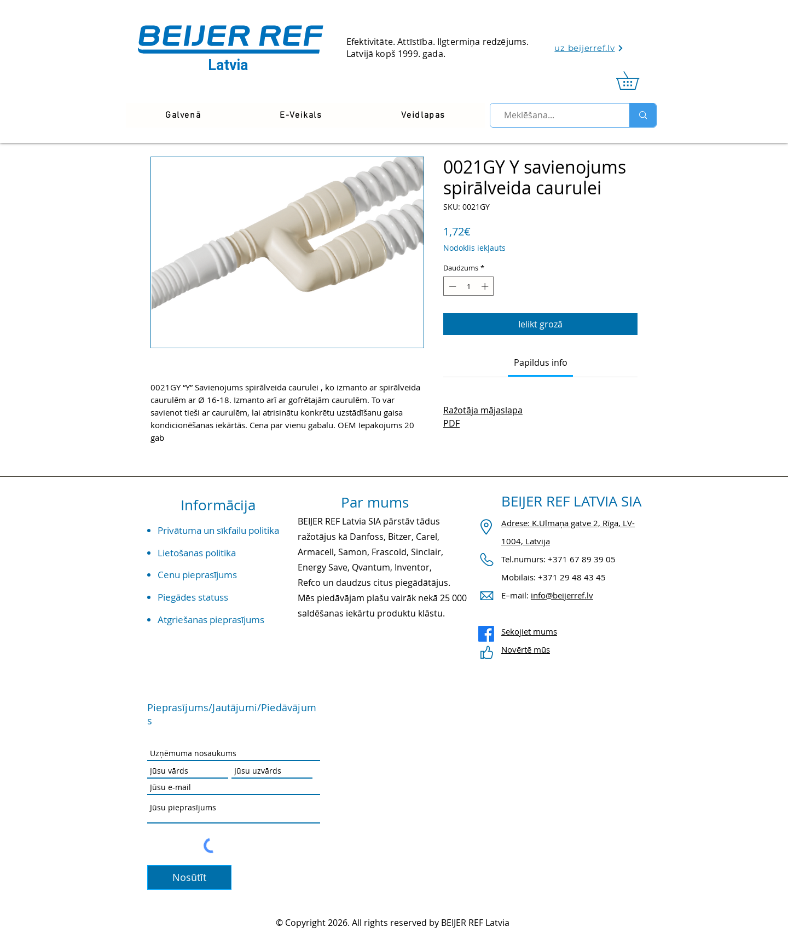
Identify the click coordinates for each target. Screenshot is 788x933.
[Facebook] (486, 634)
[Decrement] (451, 286)
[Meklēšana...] (555, 115)
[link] (636, 80)
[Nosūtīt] (189, 877)
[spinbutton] (468, 286)
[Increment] (486, 286)
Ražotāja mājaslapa (483, 410)
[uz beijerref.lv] (589, 48)
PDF (451, 423)
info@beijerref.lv (562, 595)
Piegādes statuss (193, 597)
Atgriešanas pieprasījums (211, 619)
